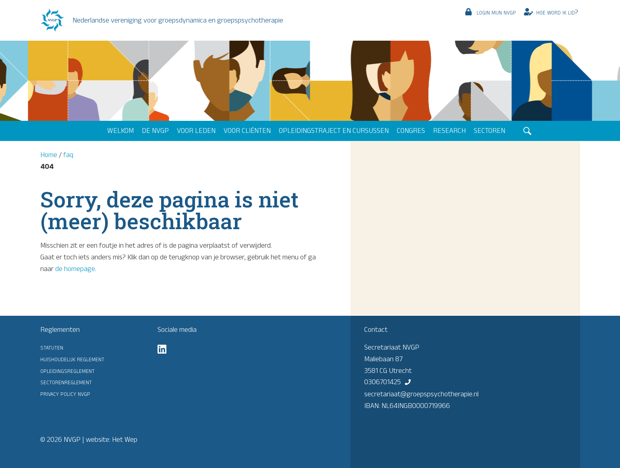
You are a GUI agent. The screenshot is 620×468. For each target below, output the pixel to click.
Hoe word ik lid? (557, 12)
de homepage (75, 269)
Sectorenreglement (66, 382)
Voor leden (196, 130)
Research (449, 130)
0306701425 (382, 382)
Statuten (51, 347)
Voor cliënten (247, 130)
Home (48, 155)
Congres (411, 130)
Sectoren (489, 130)
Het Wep (124, 439)
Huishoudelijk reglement (72, 359)
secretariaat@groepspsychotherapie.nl (421, 394)
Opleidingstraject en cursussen (334, 130)
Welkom (120, 130)
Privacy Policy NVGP (65, 393)
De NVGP (155, 130)
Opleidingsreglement (67, 371)
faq (68, 155)
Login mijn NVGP (496, 12)
